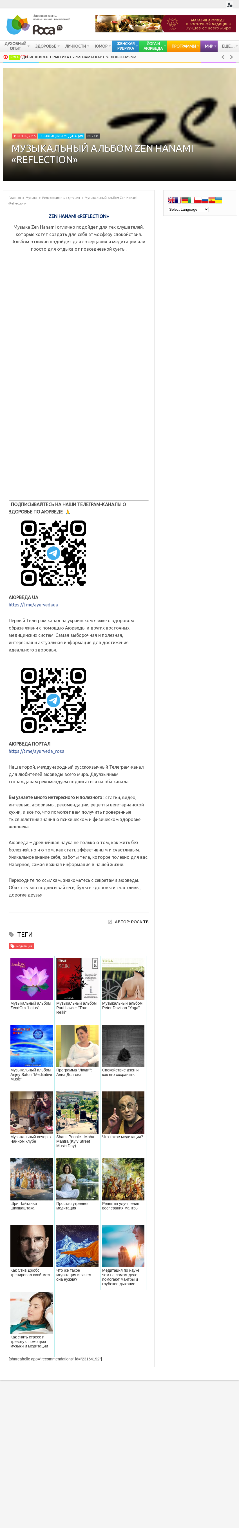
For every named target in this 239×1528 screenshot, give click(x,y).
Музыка (31, 197)
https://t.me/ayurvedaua (33, 604)
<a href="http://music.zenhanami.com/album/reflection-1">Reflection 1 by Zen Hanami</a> (79, 379)
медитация (24, 946)
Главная (15, 197)
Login (229, 4)
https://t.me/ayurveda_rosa (36, 751)
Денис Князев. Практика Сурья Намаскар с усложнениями (79, 57)
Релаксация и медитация (61, 136)
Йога (14, 57)
